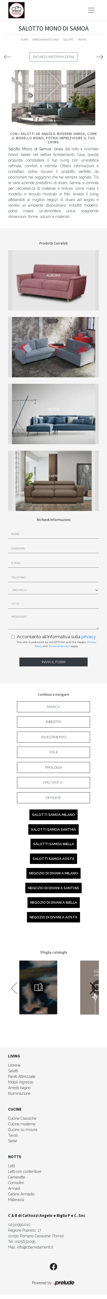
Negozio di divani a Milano (53, 873)
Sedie (12, 1141)
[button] (92, 988)
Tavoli (13, 1135)
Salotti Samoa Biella (53, 844)
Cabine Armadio (21, 1194)
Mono (82, 39)
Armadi (14, 1188)
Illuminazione (19, 1093)
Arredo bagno (19, 1088)
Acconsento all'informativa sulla (56, 636)
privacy (88, 636)
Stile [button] (53, 752)
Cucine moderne (21, 1124)
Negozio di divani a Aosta (53, 917)
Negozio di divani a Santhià (53, 888)
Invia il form (53, 662)
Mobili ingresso (20, 1082)
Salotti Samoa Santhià (53, 829)
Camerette (16, 1177)
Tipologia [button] (53, 767)
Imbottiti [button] (53, 722)
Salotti (68, 39)
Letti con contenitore (24, 1171)
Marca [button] (53, 707)
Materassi (16, 1200)
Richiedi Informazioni (53, 57)
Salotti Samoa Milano (53, 815)
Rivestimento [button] (53, 737)
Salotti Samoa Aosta (53, 859)
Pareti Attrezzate (21, 1076)
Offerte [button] (53, 798)
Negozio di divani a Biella (53, 902)
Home (25, 39)
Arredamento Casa (45, 39)
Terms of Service (59, 646)
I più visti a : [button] (53, 782)
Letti (11, 1166)
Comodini (16, 1183)
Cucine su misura (22, 1129)
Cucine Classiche (22, 1118)
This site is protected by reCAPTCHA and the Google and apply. (56, 644)
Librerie (14, 1065)
